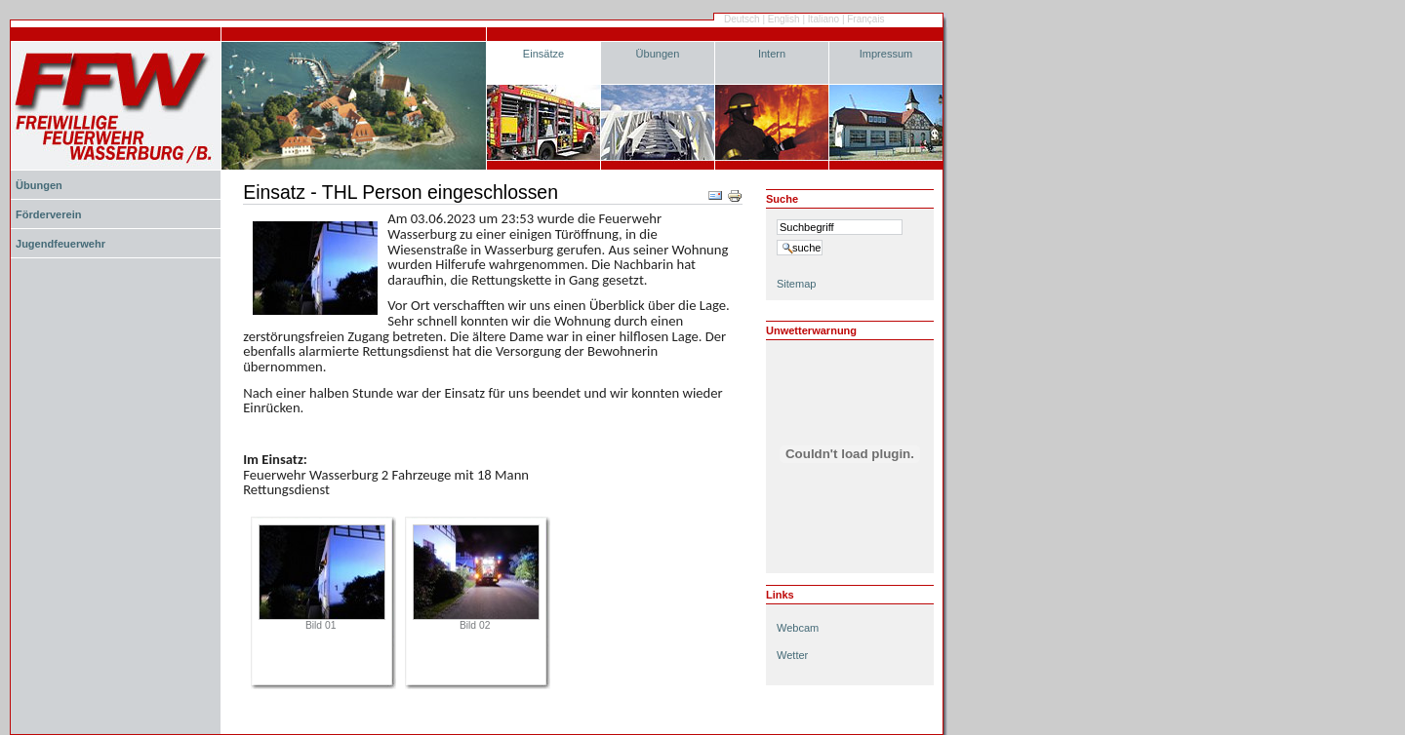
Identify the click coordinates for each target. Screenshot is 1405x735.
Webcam (798, 628)
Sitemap (796, 284)
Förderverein (48, 214)
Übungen (658, 53)
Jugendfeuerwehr (60, 244)
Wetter (792, 655)
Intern (771, 53)
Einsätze (543, 53)
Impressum (886, 53)
